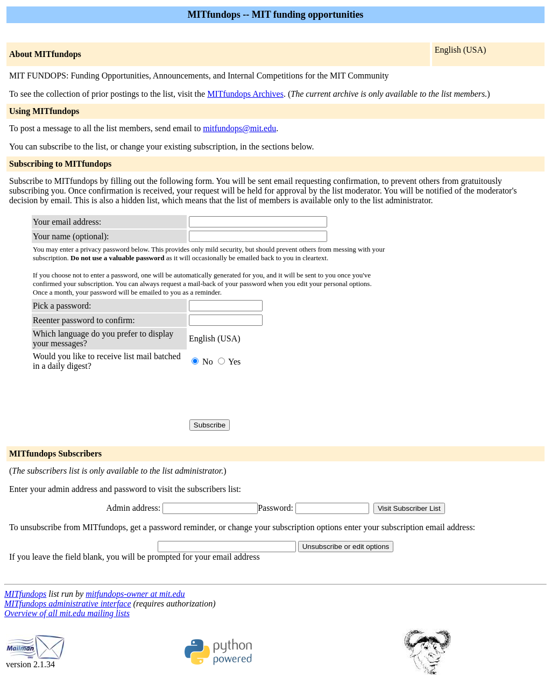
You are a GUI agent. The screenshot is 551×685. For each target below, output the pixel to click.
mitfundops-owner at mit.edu (135, 593)
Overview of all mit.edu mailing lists (67, 613)
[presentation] (270, 395)
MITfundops (25, 593)
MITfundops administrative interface (67, 603)
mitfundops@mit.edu (239, 128)
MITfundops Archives (245, 93)
